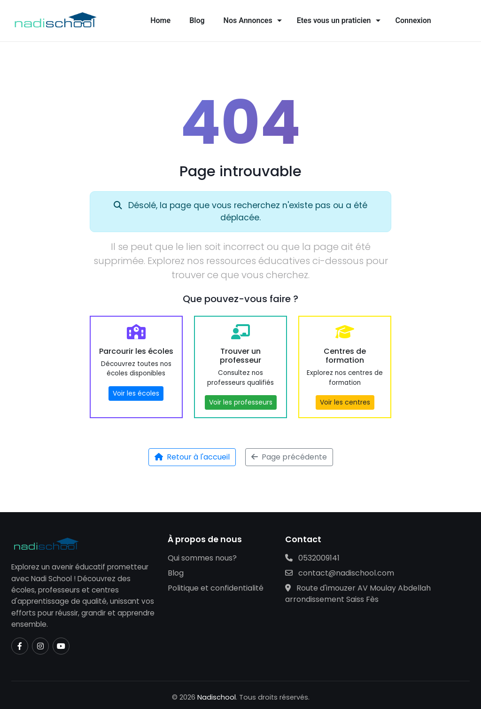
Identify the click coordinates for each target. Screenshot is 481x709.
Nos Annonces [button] (248, 20)
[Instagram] (40, 646)
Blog (196, 20)
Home (160, 20)
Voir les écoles (136, 393)
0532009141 (312, 558)
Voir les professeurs (240, 402)
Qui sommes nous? (202, 558)
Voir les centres (345, 402)
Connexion (413, 20)
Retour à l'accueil (192, 457)
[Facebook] (19, 646)
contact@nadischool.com (339, 573)
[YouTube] (61, 646)
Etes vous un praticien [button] (334, 20)
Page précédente (289, 457)
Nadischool (216, 697)
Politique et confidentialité (216, 588)
